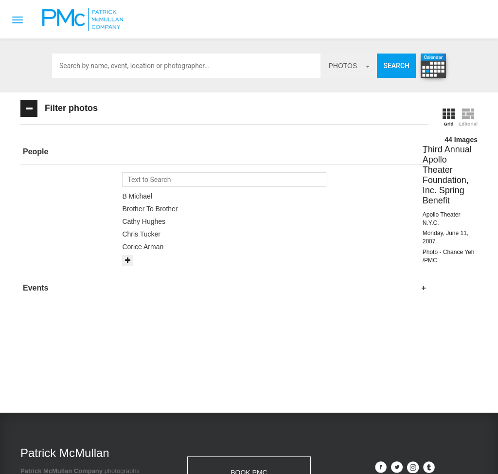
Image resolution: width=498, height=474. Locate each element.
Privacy (289, 454)
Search (396, 66)
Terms (253, 454)
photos (349, 66)
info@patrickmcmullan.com (225, 388)
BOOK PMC (249, 359)
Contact (215, 454)
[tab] (90, 152)
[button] (90, 151)
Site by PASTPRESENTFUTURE (406, 393)
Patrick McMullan (85, 19)
